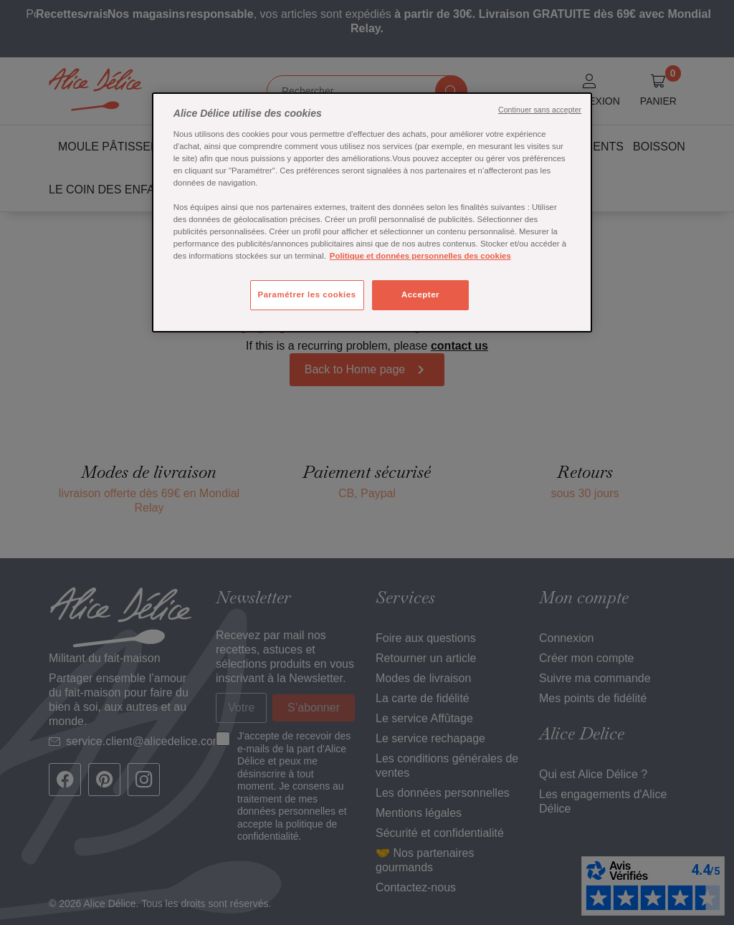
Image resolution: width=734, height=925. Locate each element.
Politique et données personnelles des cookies (420, 255)
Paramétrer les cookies (307, 294)
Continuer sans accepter (539, 109)
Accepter (420, 294)
